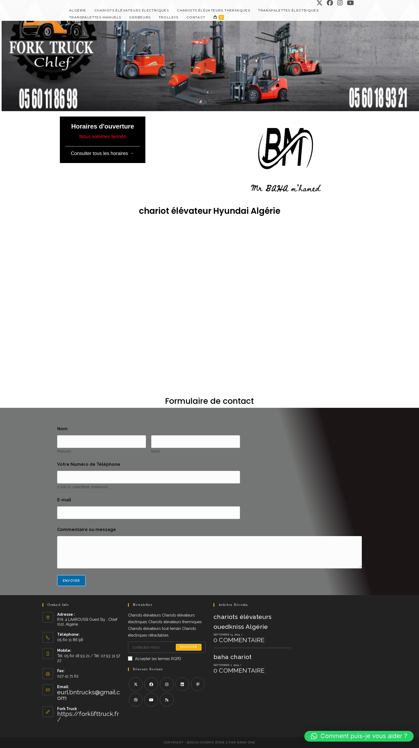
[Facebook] (151, 684)
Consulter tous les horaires (99, 153)
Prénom (64, 451)
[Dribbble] (136, 700)
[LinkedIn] (182, 684)
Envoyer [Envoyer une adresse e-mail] (188, 647)
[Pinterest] (198, 684)
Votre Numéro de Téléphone (88, 464)
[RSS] (167, 700)
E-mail (65, 499)
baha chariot (233, 656)
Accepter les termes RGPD (154, 658)
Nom (155, 451)
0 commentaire (239, 640)
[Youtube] (151, 700)
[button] (359, 736)
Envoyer (71, 581)
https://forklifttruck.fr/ (88, 716)
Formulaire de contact (209, 401)
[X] (136, 684)
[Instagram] (167, 684)
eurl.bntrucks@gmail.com (88, 694)
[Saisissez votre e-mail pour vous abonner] (166, 647)
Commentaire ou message (86, 529)
